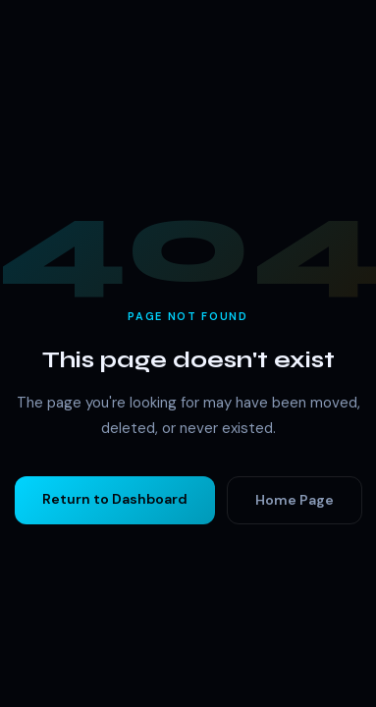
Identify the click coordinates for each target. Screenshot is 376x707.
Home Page (294, 500)
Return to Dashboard (115, 499)
